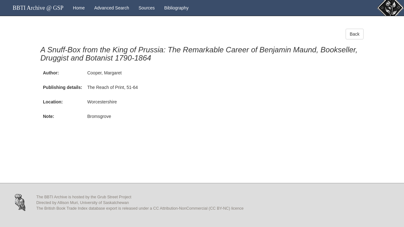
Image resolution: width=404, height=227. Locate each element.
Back (354, 34)
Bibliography (176, 7)
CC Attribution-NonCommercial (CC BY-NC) (191, 208)
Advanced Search (111, 7)
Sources (147, 7)
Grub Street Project (114, 197)
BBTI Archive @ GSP (38, 8)
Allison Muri (67, 203)
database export (103, 208)
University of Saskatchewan (104, 203)
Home (79, 7)
